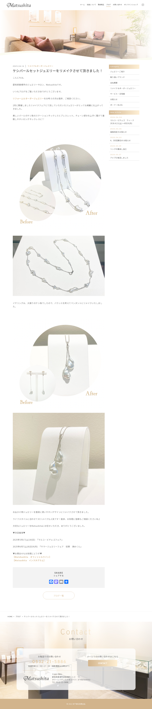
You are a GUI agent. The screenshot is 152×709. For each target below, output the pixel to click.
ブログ (18, 616)
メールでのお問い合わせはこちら (102, 656)
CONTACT (102, 663)
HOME (10, 616)
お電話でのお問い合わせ (49, 656)
